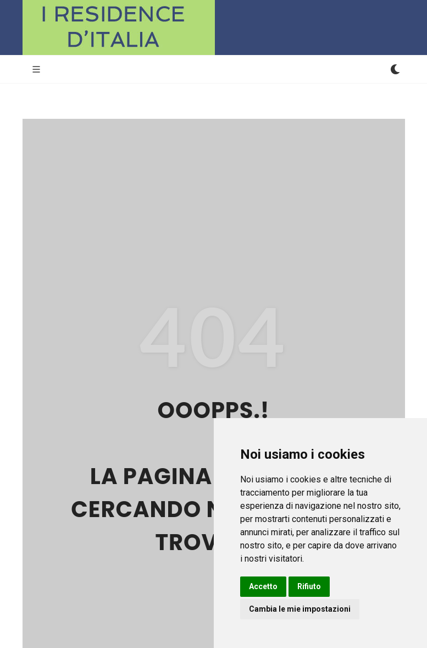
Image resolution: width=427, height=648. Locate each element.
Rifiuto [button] (309, 586)
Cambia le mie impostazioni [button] (300, 609)
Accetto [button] (263, 586)
